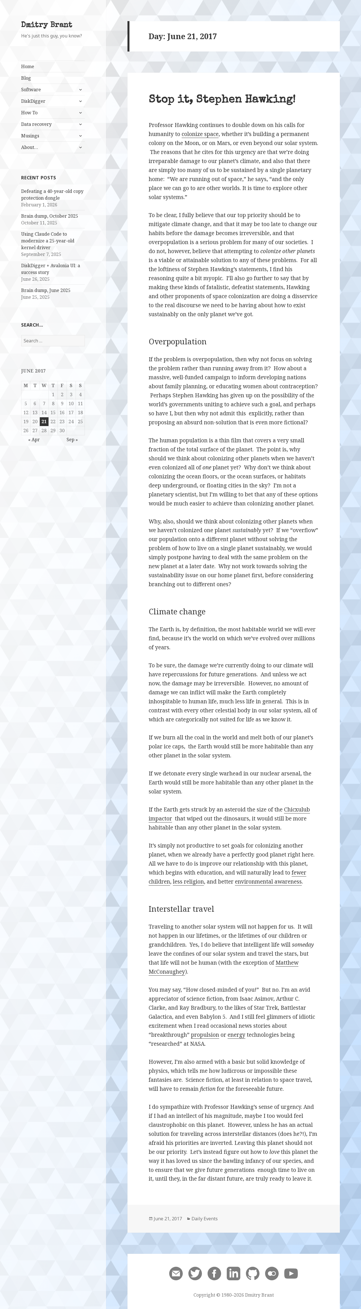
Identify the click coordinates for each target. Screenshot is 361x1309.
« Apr (34, 439)
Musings (30, 136)
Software (31, 89)
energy (236, 1034)
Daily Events (204, 1219)
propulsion (205, 1034)
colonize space (200, 134)
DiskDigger (33, 101)
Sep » (72, 439)
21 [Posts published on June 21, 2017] (44, 421)
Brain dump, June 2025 (46, 290)
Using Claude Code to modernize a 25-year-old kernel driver (47, 241)
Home (27, 66)
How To (29, 113)
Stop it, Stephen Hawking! (222, 100)
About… (29, 147)
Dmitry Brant (46, 25)
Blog (26, 78)
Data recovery (36, 124)
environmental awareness (268, 881)
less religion (188, 881)
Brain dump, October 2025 (49, 216)
